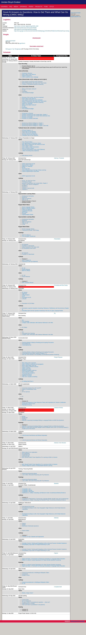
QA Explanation (26, 453)
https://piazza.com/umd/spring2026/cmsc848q (25, 29)
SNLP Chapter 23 (26, 260)
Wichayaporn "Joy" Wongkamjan (13, 49)
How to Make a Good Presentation (30, 147)
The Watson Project (27, 182)
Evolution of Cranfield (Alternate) (30, 118)
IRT (23, 390)
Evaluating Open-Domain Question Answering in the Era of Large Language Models (42, 310)
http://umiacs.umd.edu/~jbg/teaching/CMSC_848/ (26, 26)
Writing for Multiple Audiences (29, 370)
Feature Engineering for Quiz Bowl (30, 171)
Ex (22, 396)
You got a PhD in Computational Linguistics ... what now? (36, 602)
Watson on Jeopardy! (27, 103)
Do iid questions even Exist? (29, 248)
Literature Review (58, 407)
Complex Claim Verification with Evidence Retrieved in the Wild (37, 322)
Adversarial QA (25, 456)
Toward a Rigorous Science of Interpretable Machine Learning (37, 465)
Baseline (56, 483)
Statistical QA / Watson (27, 165)
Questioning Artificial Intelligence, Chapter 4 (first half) (35, 125)
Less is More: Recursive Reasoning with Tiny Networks (35, 474)
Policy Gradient (26, 295)
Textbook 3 (24, 187)
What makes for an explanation (29, 452)
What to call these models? (28, 208)
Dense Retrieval (26, 269)
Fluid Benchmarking (27, 405)
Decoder (24, 213)
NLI (23, 320)
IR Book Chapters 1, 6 (27, 130)
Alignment (24, 293)
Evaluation (24, 91)
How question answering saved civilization (32, 81)
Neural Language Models (28, 207)
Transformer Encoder (27, 210)
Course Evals (25, 599)
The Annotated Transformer (28, 236)
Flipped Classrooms (27, 75)
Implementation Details (27, 214)
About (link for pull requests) (29, 131)
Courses (4, 6)
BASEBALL (25, 185)
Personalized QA (26, 343)
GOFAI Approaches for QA (28, 163)
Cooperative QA (26, 454)
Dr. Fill (23, 583)
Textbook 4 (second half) (28, 188)
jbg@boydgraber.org (76, 16)
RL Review (24, 292)
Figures (56, 553)
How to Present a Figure (28, 148)
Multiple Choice (26, 575)
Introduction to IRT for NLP (28, 403)
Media (16, 6)
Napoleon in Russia (27, 375)
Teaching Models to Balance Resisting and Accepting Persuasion (38, 342)
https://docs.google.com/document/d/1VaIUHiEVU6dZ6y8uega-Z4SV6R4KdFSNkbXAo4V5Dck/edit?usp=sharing (41, 31)
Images (24, 524)
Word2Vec (24, 197)
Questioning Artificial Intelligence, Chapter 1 (32, 123)
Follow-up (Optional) (27, 209)
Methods (56, 517)
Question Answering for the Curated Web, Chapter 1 (35, 114)
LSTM (23, 224)
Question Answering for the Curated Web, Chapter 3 (35, 183)
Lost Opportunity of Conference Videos (31, 143)
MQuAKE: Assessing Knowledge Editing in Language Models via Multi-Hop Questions (43, 420)
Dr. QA (23, 268)
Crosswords (25, 574)
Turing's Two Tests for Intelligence (30, 184)
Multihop (24, 419)
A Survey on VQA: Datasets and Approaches (33, 536)
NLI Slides (24, 327)
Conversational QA (26, 345)
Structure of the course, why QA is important (33, 97)
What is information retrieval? (29, 89)
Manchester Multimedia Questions (30, 526)
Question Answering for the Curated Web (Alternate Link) (36, 115)
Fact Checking (25, 321)
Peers (31, 6)
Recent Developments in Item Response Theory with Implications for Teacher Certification (44, 402)
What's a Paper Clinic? (27, 593)
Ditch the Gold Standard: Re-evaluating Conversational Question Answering (40, 354)
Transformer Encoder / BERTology (30, 230)
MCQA (23, 416)
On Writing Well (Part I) (27, 381)
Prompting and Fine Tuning (60, 285)
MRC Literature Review (27, 282)
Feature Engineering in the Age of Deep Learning (34, 170)
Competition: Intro (26, 489)
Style (52, 6)
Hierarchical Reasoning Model (29, 473)
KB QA (23, 167)
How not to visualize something (29, 376)
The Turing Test (26, 168)
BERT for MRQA (26, 270)
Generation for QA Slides (28, 303)
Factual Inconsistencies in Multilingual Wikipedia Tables (35, 572)
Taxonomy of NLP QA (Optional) (30, 261)
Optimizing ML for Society (28, 603)
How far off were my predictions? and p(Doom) (33, 604)
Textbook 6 (24, 189)
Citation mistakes (26, 368)
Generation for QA (26, 297)
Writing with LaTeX (26, 369)
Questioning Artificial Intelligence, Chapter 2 (32, 124)
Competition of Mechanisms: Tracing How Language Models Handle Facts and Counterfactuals (45, 498)
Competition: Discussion (28, 491)
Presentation (57, 239)
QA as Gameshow (26, 601)
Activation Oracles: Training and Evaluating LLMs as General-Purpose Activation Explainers (44, 543)
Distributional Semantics (28, 196)
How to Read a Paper (27, 145)
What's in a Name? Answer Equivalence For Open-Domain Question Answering (41, 560)
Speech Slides (25, 530)
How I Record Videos (27, 142)
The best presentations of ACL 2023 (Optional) (33, 149)
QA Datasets (25, 244)
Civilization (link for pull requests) (30, 135)
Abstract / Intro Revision (60, 442)
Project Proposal (58, 357)
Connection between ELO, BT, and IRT (31, 388)
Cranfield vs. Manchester (28, 245)
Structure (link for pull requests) (29, 134)
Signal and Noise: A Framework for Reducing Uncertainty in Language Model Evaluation (43, 558)
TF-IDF (24, 90)
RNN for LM (25, 199)
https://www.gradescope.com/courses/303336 (25, 27)
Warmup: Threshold (59, 158)
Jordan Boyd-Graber (11, 2)
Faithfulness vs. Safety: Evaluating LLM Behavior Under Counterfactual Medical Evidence (44, 492)
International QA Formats (28, 506)
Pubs (46, 6)
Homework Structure (27, 73)
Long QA (24, 298)
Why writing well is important (29, 363)
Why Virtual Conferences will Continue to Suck (33, 144)
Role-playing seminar (27, 155)
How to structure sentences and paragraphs (32, 364)
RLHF (23, 296)
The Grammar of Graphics (28, 373)
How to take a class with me (29, 74)
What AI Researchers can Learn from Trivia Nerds (34, 83)
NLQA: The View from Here (28, 180)
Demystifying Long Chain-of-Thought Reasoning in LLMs (36, 544)
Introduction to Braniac (27, 113)
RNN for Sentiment (26, 198)
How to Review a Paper (28, 371)
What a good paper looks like (29, 365)
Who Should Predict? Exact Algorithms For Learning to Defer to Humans (39, 457)
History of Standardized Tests (29, 389)
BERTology (25, 212)
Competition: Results (27, 490)
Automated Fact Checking (28, 333)
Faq (10, 6)
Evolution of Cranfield (27, 117)
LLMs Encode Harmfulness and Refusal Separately (34, 435)
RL (55, 313)
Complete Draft (58, 586)
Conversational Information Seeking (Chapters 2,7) (34, 353)
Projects (38, 6)
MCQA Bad (25, 417)
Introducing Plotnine (27, 374)
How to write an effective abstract (30, 366)
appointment (22, 43)
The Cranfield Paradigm (28, 92)
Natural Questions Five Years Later (30, 247)
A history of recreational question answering (32, 84)
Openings (23, 6)
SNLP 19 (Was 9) (26, 235)
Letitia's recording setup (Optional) (30, 150)
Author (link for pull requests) (29, 132)
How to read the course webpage (30, 77)
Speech (24, 523)
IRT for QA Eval (26, 391)
